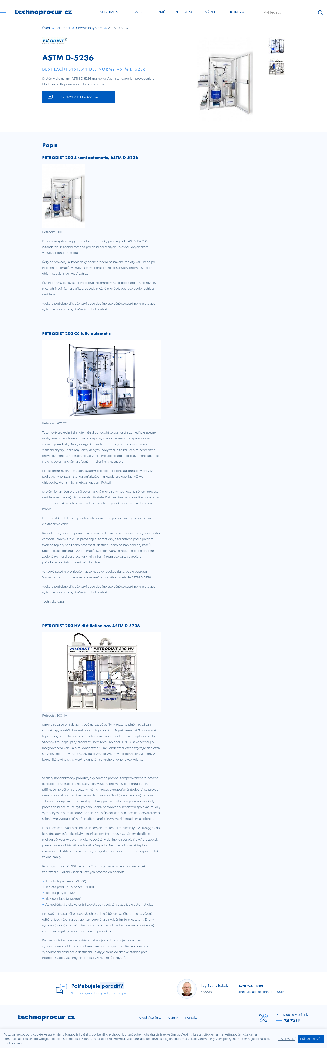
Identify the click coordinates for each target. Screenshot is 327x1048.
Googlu (44, 1039)
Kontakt (238, 12)
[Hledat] (320, 12)
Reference (185, 12)
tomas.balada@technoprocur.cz (261, 992)
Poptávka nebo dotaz (73, 96)
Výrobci (213, 12)
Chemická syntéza (89, 28)
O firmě (158, 12)
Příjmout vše (311, 1039)
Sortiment (110, 12)
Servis (135, 12)
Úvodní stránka (150, 1017)
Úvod (46, 28)
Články (173, 1017)
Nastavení (286, 1039)
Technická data (53, 601)
